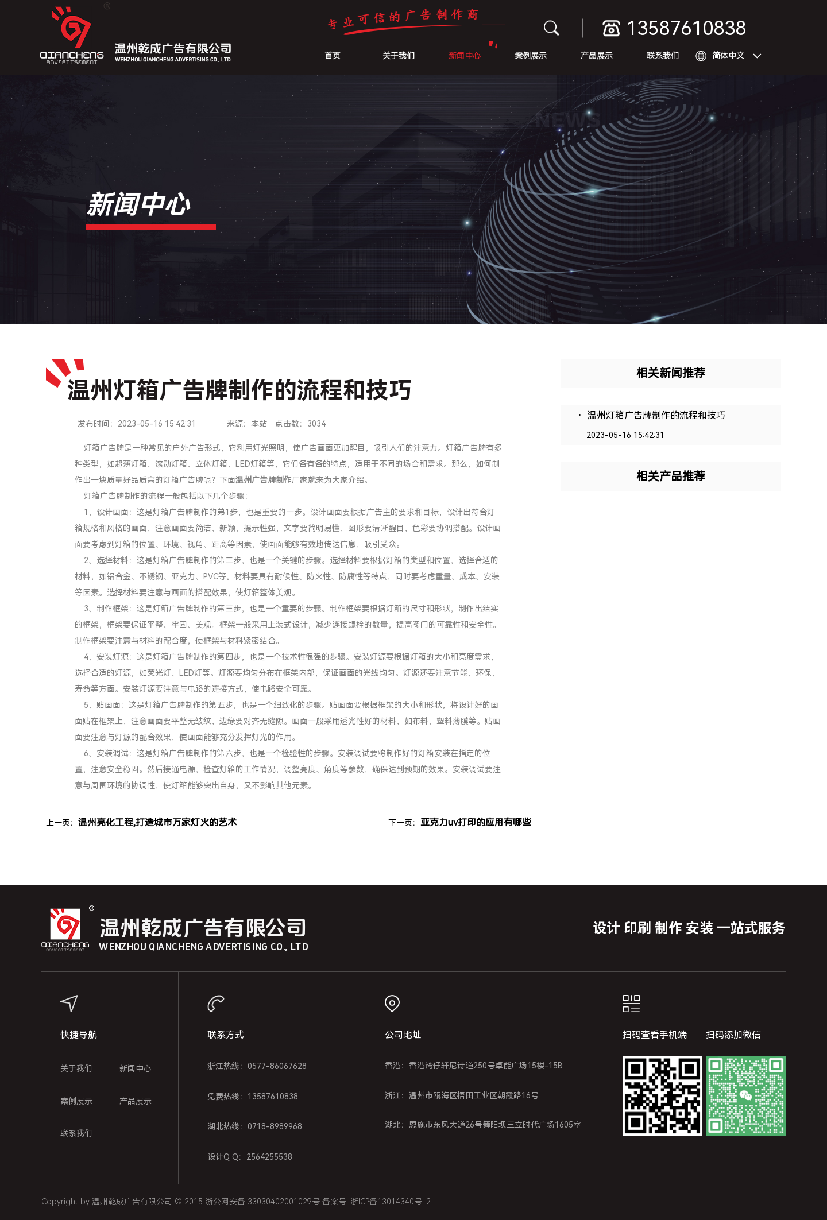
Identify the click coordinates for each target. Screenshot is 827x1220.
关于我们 (398, 55)
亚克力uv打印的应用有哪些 (475, 822)
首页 (332, 55)
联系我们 (663, 55)
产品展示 (597, 55)
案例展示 (531, 55)
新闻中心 (465, 55)
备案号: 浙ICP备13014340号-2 (376, 1201)
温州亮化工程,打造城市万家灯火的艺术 (157, 822)
